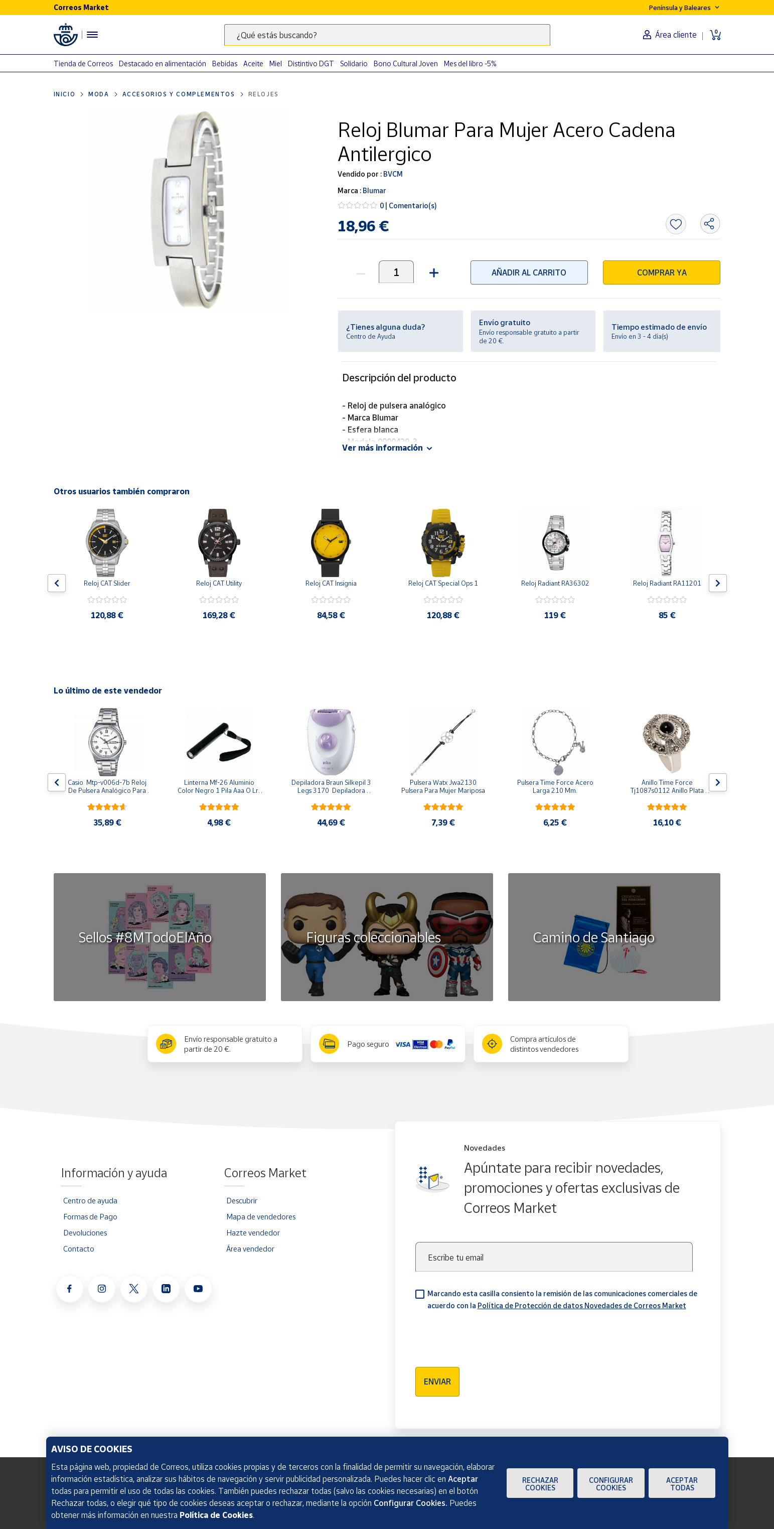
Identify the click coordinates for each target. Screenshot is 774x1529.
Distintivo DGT (311, 63)
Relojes (263, 94)
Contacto (78, 1248)
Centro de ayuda (90, 1200)
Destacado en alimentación (162, 63)
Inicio (65, 94)
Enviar (437, 1381)
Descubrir (241, 1200)
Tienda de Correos (83, 63)
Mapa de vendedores (260, 1216)
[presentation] (491, 1335)
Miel (275, 63)
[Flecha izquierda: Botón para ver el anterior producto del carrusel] (57, 583)
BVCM (392, 174)
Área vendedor (250, 1248)
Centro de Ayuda (370, 336)
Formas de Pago (90, 1216)
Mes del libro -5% (470, 63)
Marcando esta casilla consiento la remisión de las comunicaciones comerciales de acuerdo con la (562, 1299)
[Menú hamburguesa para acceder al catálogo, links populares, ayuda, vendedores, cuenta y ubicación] (92, 35)
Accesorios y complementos (178, 94)
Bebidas (224, 63)
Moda (98, 94)
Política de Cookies (216, 1515)
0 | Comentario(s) (408, 205)
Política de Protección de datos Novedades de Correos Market (582, 1305)
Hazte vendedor (253, 1232)
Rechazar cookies (540, 1484)
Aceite (253, 63)
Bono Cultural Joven (406, 63)
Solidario (354, 63)
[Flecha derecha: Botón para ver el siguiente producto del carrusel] (718, 583)
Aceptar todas (682, 1484)
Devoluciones (85, 1232)
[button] (432, 271)
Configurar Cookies (611, 1484)
